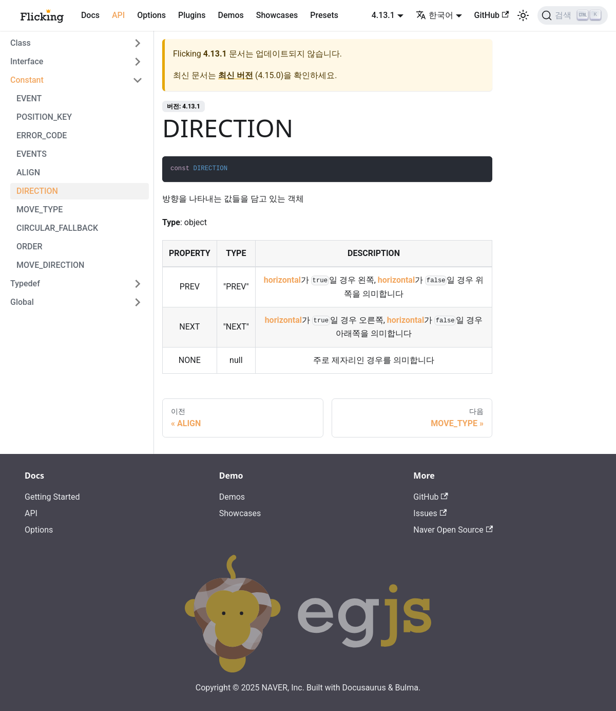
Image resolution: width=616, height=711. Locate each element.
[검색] (572, 15)
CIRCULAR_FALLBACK (57, 228)
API (118, 15)
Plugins (191, 15)
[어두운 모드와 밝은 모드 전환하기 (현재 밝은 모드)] (523, 15)
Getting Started (52, 497)
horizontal (282, 280)
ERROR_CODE (41, 135)
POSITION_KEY (44, 117)
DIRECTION (37, 191)
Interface (26, 61)
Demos (230, 15)
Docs (90, 15)
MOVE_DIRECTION (50, 265)
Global (22, 302)
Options (151, 15)
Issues (430, 513)
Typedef (25, 283)
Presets (324, 15)
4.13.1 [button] (383, 15)
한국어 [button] (434, 15)
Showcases (277, 15)
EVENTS (31, 154)
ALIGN (28, 172)
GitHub (491, 15)
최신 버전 (235, 75)
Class (20, 43)
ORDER (29, 246)
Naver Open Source (453, 530)
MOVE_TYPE (39, 209)
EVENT (29, 98)
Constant (27, 80)
